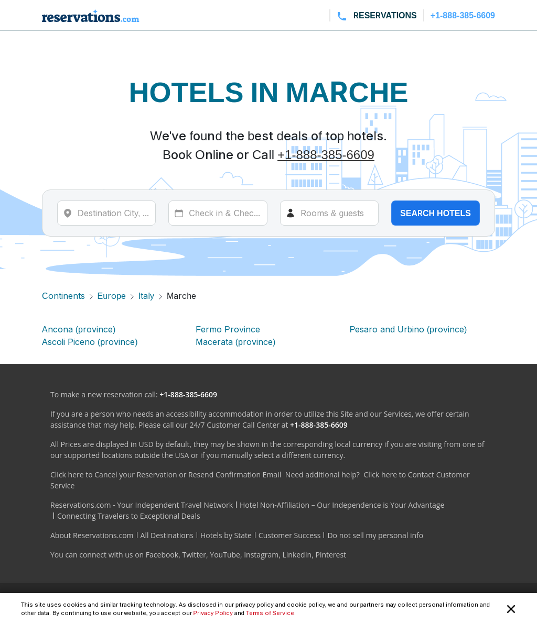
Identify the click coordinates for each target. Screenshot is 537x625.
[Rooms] (329, 213)
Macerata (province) (235, 342)
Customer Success (290, 535)
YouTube (225, 555)
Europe (112, 296)
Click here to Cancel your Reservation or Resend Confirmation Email (165, 474)
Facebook (162, 555)
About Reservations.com (92, 535)
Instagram (261, 555)
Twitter (194, 555)
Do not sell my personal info (375, 535)
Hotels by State (226, 535)
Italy (146, 296)
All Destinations (167, 535)
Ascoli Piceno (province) (89, 342)
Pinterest (330, 555)
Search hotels (435, 213)
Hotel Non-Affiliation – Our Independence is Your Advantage (342, 505)
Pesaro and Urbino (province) (408, 329)
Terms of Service (270, 613)
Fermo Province (228, 329)
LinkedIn (297, 555)
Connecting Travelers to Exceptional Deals (128, 516)
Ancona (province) (78, 329)
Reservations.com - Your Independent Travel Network (141, 505)
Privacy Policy (213, 613)
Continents (63, 296)
